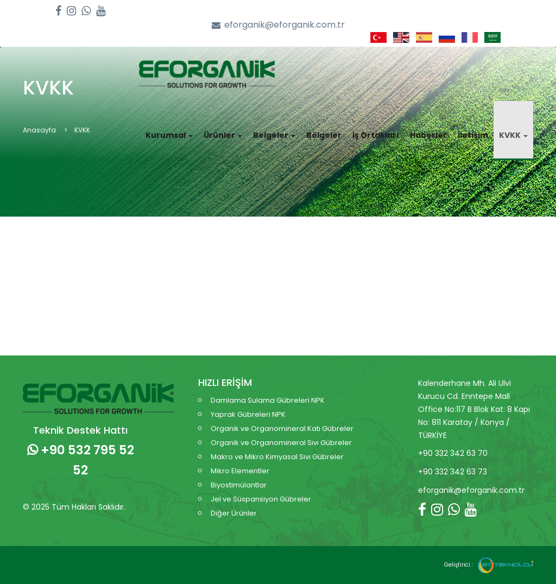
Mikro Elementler (240, 471)
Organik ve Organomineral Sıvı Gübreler (281, 442)
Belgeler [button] (274, 135)
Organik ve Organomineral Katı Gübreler (282, 428)
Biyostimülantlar (239, 485)
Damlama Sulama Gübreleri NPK (268, 400)
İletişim (473, 135)
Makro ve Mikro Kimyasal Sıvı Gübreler (277, 457)
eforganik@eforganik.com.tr (278, 25)
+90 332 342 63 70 (453, 453)
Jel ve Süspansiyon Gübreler (261, 499)
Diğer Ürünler (234, 513)
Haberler (428, 135)
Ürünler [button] (223, 135)
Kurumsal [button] (169, 135)
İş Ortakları (375, 135)
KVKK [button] (513, 135)
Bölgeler (324, 135)
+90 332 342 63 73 (452, 471)
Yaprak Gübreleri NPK (248, 414)
